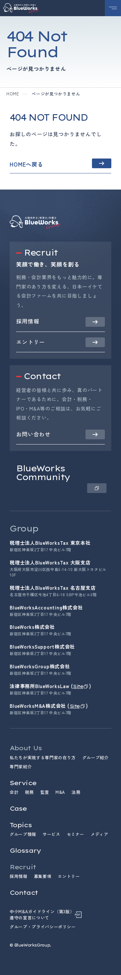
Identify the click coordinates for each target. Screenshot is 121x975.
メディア (99, 834)
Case (18, 808)
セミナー (76, 834)
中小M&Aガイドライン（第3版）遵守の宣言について (42, 914)
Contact (24, 892)
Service (23, 783)
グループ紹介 (95, 757)
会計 (14, 792)
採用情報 (18, 876)
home (12, 94)
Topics (21, 825)
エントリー (69, 876)
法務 (76, 792)
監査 (44, 792)
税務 (29, 792)
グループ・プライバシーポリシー (43, 927)
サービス (51, 834)
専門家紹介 (21, 766)
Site (78, 686)
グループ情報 (23, 834)
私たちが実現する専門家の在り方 (43, 757)
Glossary (25, 850)
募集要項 (43, 876)
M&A (60, 792)
